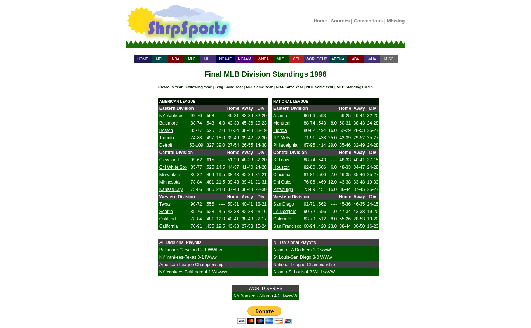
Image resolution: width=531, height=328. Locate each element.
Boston (166, 130)
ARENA (338, 59)
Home (320, 21)
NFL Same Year (259, 87)
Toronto (166, 137)
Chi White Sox (173, 167)
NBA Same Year (289, 87)
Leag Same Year (229, 87)
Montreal (282, 123)
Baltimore (168, 123)
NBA (176, 59)
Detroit (165, 145)
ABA (355, 59)
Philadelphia (285, 145)
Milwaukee (169, 174)
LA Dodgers (284, 211)
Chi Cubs (282, 182)
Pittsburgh (283, 189)
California (168, 226)
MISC (388, 59)
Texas (165, 204)
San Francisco (287, 226)
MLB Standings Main (355, 87)
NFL (159, 59)
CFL (296, 59)
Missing (396, 21)
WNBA (263, 59)
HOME (142, 59)
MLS (280, 59)
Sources (340, 21)
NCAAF (225, 59)
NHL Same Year (320, 87)
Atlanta (280, 115)
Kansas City (171, 189)
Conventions (368, 21)
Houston (281, 167)
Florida (280, 130)
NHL (208, 59)
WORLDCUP (316, 59)
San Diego (283, 204)
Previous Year (170, 87)
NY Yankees (171, 115)
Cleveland (169, 160)
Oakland (167, 218)
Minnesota (169, 182)
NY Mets (281, 137)
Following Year (198, 87)
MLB (192, 59)
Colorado (282, 218)
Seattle (166, 211)
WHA (372, 59)
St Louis (281, 160)
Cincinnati (283, 174)
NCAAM (244, 59)
